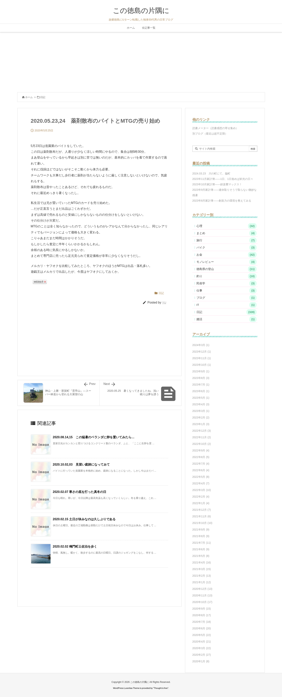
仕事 (226, 290)
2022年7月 (200, 463)
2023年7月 (200, 384)
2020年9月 (201, 608)
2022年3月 (201, 490)
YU (164, 302)
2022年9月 (200, 450)
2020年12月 (202, 588)
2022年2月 (200, 496)
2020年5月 (201, 635)
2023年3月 (200, 410)
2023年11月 (201, 358)
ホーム (29, 97)
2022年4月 (200, 483)
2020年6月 (201, 628)
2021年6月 (200, 549)
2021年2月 (201, 575)
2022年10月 (201, 443)
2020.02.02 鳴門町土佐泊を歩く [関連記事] (75, 546)
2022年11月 (201, 437)
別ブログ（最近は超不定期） (210, 133)
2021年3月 (201, 569)
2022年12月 (201, 430)
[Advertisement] (141, 61)
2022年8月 (200, 457)
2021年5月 (200, 555)
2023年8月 (200, 378)
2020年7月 (201, 621)
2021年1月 (201, 582)
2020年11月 (202, 595)
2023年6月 (200, 391)
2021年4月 (201, 562)
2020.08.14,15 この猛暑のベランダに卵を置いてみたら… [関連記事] (94, 437)
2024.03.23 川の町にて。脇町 (211, 173)
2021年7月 (201, 542)
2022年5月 (200, 476)
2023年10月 (201, 364)
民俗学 (226, 283)
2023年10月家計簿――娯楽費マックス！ (217, 184)
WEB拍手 (40, 281)
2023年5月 (200, 397)
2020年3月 (201, 648)
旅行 (226, 240)
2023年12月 (201, 351)
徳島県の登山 (226, 269)
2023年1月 (200, 424)
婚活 (226, 319)
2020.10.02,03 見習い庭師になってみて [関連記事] (81, 464)
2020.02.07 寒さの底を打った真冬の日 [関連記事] (79, 491)
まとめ (226, 233)
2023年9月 (200, 371)
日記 (42, 97)
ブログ (226, 298)
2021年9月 (200, 529)
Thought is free (161, 688)
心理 (226, 226)
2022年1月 (200, 503)
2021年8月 (200, 536)
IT (226, 305)
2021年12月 (201, 509)
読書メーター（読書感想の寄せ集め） (215, 128)
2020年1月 (200, 661)
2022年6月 (200, 470)
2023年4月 (200, 404)
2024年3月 (200, 345)
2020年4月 (201, 641)
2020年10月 (202, 602)
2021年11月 (201, 516)
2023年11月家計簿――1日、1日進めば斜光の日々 (222, 178)
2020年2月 (201, 654)
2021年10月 (202, 522)
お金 (226, 255)
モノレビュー (226, 262)
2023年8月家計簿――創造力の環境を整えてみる (221, 200)
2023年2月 (200, 417)
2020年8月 (201, 615)
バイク (226, 247)
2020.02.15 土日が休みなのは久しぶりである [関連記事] (84, 519)
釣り (226, 276)
